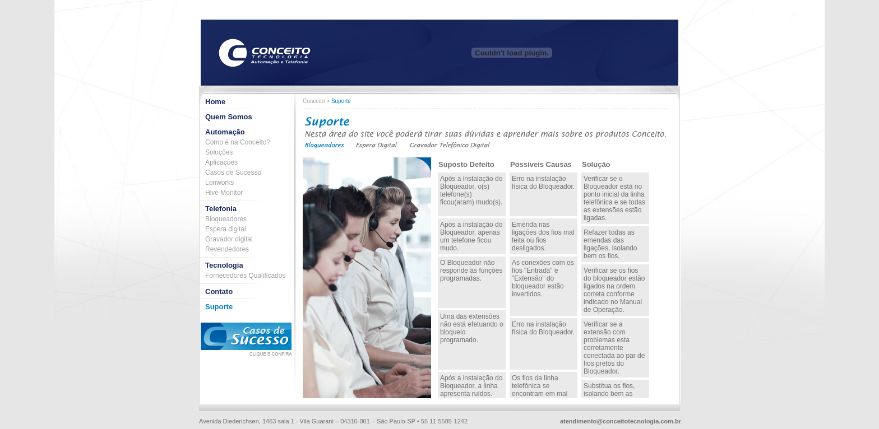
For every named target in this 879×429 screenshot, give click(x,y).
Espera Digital (377, 145)
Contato (219, 291)
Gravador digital (229, 239)
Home (215, 101)
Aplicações (221, 162)
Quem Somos (228, 117)
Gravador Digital (450, 145)
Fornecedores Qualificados (245, 275)
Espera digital (225, 229)
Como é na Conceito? (237, 142)
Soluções (219, 152)
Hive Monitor (224, 193)
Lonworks (219, 182)
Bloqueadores (226, 219)
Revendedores (227, 249)
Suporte (219, 306)
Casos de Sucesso (233, 172)
